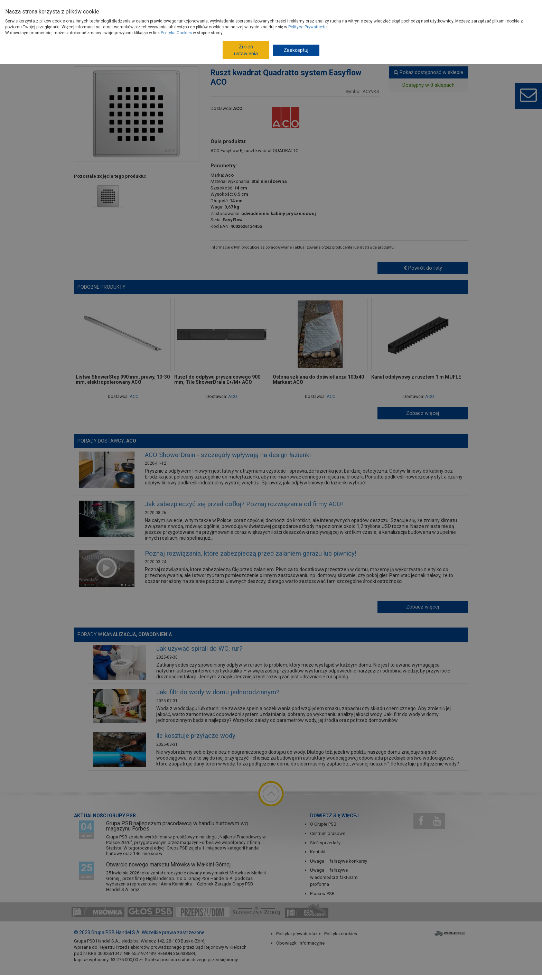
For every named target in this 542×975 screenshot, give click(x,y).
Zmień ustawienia (246, 50)
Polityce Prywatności (308, 27)
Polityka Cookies (176, 32)
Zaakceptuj (296, 50)
